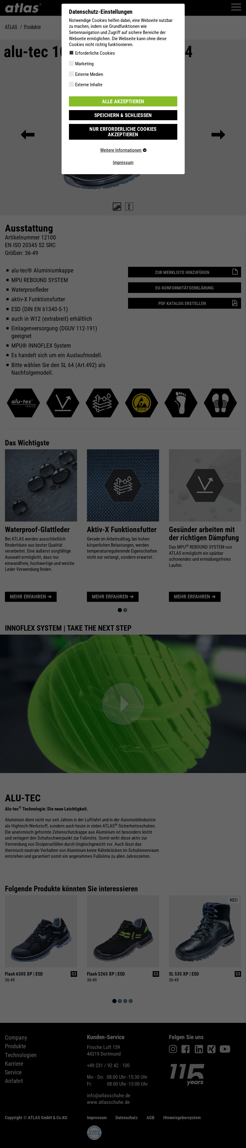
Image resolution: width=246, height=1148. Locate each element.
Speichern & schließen (123, 115)
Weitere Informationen (123, 144)
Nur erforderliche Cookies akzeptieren (123, 128)
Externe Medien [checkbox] (89, 74)
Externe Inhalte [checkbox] (88, 84)
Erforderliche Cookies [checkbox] (95, 53)
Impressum (123, 156)
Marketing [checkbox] (84, 64)
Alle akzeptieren (123, 101)
